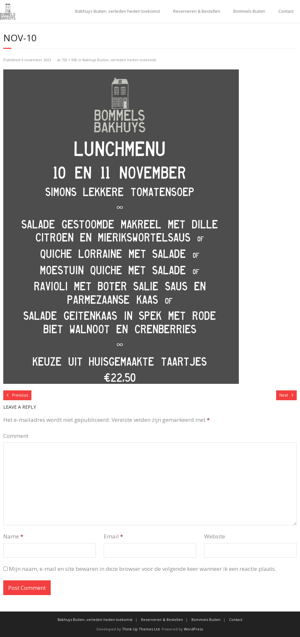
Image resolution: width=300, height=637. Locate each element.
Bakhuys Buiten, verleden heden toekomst (117, 11)
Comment (15, 436)
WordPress (193, 629)
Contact (285, 11)
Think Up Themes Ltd (141, 629)
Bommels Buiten (249, 11)
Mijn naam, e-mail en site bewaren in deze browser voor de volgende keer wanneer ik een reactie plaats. (142, 568)
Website (214, 536)
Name (13, 536)
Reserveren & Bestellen (196, 11)
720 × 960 (69, 59)
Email (113, 536)
